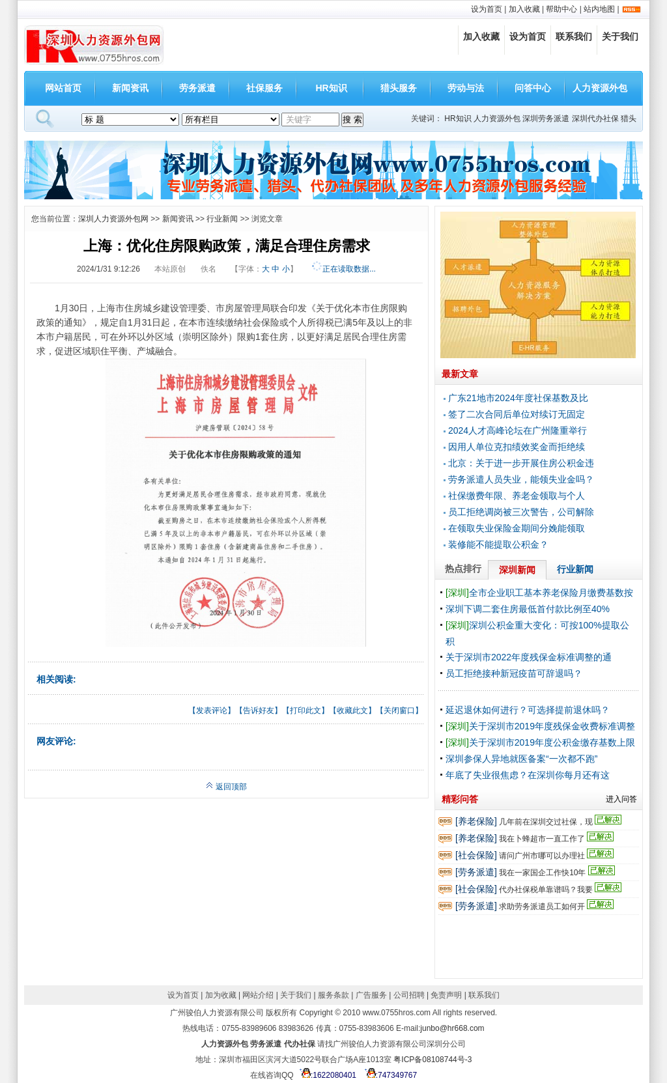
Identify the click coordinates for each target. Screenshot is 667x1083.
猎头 (628, 118)
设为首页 (486, 9)
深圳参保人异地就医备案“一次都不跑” (521, 758)
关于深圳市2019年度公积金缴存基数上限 (540, 742)
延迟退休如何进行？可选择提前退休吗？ (528, 710)
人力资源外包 (600, 88)
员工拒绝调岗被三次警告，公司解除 (521, 512)
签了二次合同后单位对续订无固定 (516, 414)
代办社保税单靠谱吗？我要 (546, 889)
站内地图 (599, 9)
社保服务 (264, 88)
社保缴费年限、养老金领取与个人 (516, 495)
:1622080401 (326, 1075)
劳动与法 (465, 88)
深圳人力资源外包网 (113, 218)
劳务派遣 (197, 88)
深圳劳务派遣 (545, 118)
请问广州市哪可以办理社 (542, 855)
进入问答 (621, 799)
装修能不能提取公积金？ (498, 544)
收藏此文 (352, 710)
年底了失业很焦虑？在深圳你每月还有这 (528, 775)
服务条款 (333, 995)
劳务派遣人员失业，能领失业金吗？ (521, 479)
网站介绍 (258, 995)
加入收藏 (524, 9)
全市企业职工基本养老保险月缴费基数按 (539, 592)
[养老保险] (476, 821)
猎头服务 (398, 88)
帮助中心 (561, 9)
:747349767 (389, 1075)
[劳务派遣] (476, 872)
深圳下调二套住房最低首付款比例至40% (528, 609)
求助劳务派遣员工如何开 (542, 906)
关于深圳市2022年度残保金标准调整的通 (529, 657)
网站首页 (63, 88)
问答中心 (533, 88)
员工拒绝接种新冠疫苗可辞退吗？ (514, 673)
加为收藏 (220, 995)
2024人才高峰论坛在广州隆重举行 (517, 430)
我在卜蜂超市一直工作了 (542, 838)
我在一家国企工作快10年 (542, 872)
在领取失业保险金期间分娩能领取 (516, 528)
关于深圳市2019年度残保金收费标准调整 (540, 726)
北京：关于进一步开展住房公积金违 (521, 463)
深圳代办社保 (595, 118)
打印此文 (305, 710)
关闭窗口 (399, 710)
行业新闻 (222, 218)
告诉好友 (258, 710)
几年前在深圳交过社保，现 (546, 821)
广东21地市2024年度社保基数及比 (518, 398)
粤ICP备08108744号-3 (432, 1059)
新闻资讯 (130, 88)
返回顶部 (226, 786)
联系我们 (574, 36)
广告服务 (371, 995)
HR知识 (331, 88)
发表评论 (211, 710)
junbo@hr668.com (452, 1028)
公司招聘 (409, 995)
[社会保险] (476, 855)
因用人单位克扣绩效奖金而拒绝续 (516, 447)
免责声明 (446, 995)
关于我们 (620, 36)
